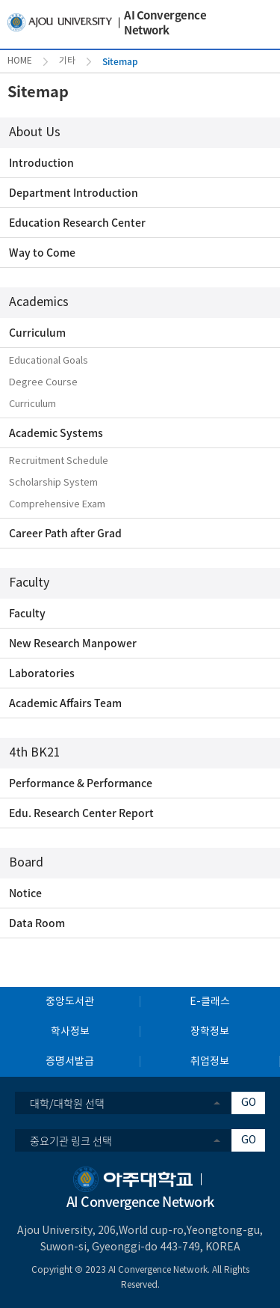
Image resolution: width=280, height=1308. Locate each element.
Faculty (29, 583)
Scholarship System (53, 483)
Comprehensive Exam (57, 504)
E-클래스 (210, 1002)
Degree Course (43, 382)
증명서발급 (70, 1062)
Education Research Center (77, 222)
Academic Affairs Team (65, 702)
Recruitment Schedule (58, 461)
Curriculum (37, 332)
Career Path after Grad (65, 532)
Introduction (41, 162)
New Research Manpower (73, 642)
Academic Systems (56, 432)
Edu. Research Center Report (81, 812)
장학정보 (209, 1032)
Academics (39, 302)
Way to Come (42, 252)
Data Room (37, 922)
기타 (67, 61)
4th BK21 (34, 753)
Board (26, 863)
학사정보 (70, 1032)
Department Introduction (73, 192)
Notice (25, 892)
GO (248, 1103)
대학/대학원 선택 (67, 1102)
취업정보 (209, 1062)
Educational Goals (48, 361)
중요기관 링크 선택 (71, 1140)
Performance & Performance (80, 782)
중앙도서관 (70, 1002)
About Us (34, 132)
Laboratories (42, 672)
